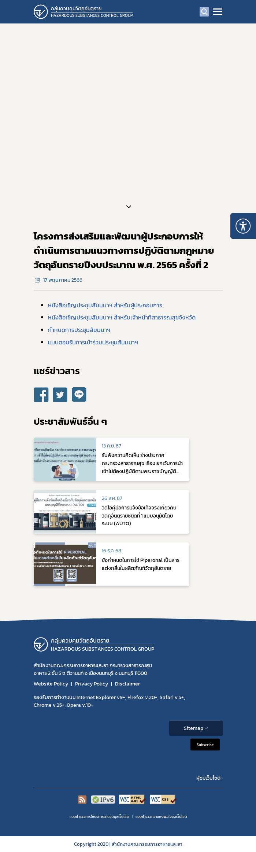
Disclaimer (127, 684)
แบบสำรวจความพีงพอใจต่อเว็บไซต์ (161, 816)
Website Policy (51, 684)
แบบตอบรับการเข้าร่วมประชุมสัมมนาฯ (93, 342)
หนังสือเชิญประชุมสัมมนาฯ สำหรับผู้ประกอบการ (105, 305)
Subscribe (205, 744)
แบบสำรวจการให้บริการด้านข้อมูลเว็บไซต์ (99, 816)
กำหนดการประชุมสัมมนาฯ (79, 329)
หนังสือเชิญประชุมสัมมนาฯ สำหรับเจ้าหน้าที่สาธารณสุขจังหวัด (122, 317)
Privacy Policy (91, 684)
